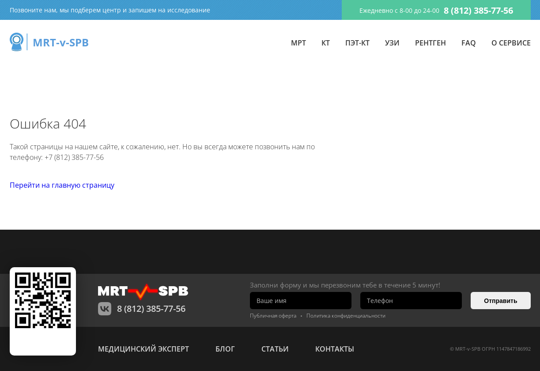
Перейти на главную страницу (62, 185)
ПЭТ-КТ (357, 43)
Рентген (430, 43)
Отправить (500, 300)
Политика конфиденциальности (345, 315)
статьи (275, 349)
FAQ (468, 43)
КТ (325, 43)
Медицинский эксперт (143, 349)
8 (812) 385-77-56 (478, 10)
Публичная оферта (273, 315)
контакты (334, 349)
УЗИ (392, 43)
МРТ (298, 43)
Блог (225, 349)
